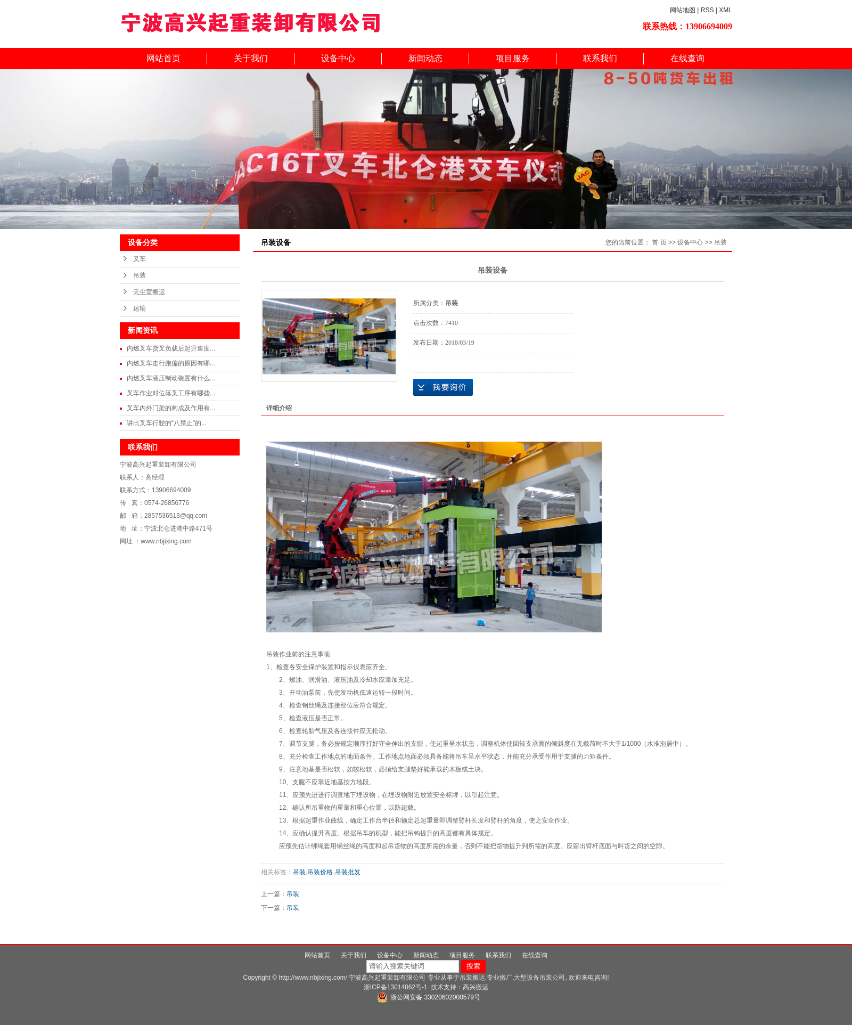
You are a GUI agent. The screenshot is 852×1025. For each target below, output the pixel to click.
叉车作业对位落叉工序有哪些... (171, 393)
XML (725, 10)
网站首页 (163, 58)
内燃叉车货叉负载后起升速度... (171, 348)
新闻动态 (425, 58)
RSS (707, 10)
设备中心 (338, 58)
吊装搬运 (472, 977)
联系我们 (600, 58)
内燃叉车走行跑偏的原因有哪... (171, 363)
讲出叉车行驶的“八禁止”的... (167, 423)
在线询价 (443, 387)
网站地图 (682, 10)
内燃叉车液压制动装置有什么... (171, 378)
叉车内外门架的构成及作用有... (171, 408)
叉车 (139, 259)
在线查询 (687, 58)
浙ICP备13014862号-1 (396, 987)
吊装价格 (320, 872)
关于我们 (251, 58)
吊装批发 (348, 872)
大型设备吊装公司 (539, 977)
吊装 (139, 275)
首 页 (659, 242)
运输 (139, 308)
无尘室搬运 (149, 292)
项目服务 (513, 58)
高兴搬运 (475, 987)
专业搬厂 (499, 977)
